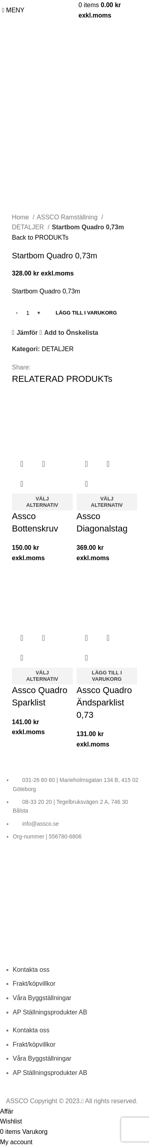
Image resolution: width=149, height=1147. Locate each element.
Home (21, 217)
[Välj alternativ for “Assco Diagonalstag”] (107, 502)
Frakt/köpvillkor (34, 983)
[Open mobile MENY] (13, 10)
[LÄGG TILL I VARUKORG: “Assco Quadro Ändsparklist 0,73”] (107, 676)
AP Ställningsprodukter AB (50, 1012)
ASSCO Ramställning (68, 217)
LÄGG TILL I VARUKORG (86, 313)
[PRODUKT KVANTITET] (28, 313)
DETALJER (29, 227)
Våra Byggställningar (42, 998)
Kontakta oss (31, 969)
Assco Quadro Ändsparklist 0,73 (104, 702)
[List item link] (74, 808)
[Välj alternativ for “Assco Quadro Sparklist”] (42, 676)
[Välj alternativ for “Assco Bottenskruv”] (42, 502)
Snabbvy (43, 464)
